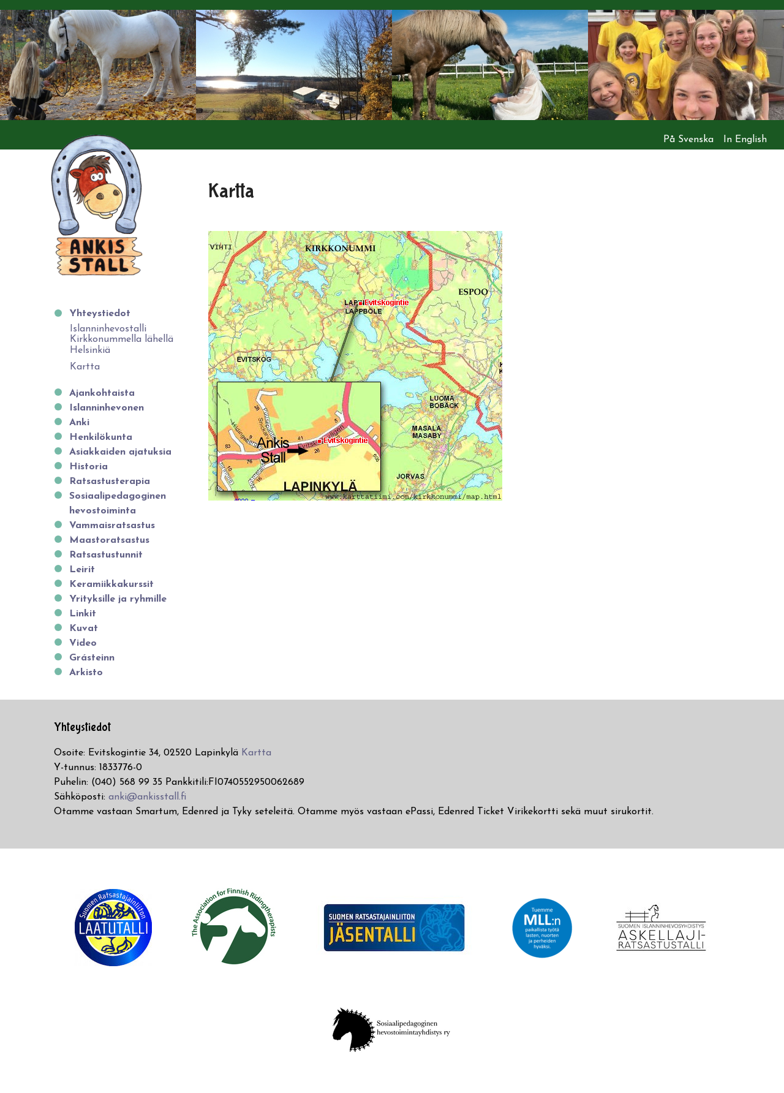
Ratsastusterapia (109, 481)
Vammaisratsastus (112, 526)
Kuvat (83, 628)
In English (745, 140)
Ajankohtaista (102, 393)
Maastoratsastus (109, 540)
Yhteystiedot (99, 314)
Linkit (82, 614)
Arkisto (86, 673)
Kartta (85, 367)
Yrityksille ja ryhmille (118, 599)
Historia (88, 467)
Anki (79, 423)
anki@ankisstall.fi (147, 797)
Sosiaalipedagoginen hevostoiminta (117, 503)
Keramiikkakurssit (111, 584)
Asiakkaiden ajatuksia (120, 452)
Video (83, 643)
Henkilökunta (100, 437)
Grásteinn (92, 658)
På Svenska (688, 140)
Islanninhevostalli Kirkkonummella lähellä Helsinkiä (121, 339)
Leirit (82, 570)
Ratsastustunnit (106, 555)
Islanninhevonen (106, 408)
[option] (98, 65)
